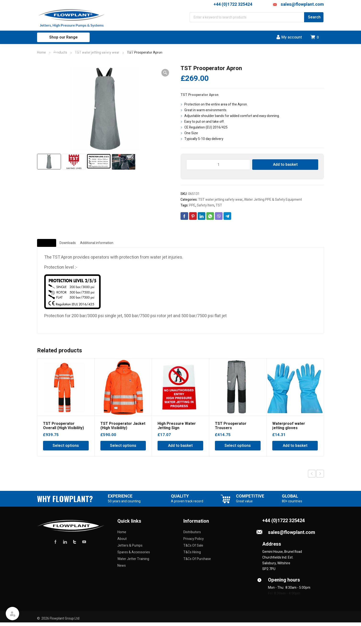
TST (219, 205)
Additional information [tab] (147, 245)
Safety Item (205, 205)
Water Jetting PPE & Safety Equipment (273, 199)
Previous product (312, 477)
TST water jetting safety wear (220, 199)
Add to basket (285, 164)
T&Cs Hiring (192, 555)
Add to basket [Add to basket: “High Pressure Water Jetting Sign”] (180, 449)
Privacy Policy (193, 542)
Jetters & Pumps (129, 549)
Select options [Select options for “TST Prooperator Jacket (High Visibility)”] (123, 449)
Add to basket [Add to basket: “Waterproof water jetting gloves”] (295, 449)
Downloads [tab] (95, 245)
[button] (165, 73)
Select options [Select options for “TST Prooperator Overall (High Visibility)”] (66, 449)
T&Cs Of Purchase (197, 562)
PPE (192, 205)
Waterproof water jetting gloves (288, 429)
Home (41, 52)
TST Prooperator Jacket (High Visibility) (122, 429)
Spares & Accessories (133, 555)
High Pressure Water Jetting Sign (177, 429)
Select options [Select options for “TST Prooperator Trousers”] (237, 449)
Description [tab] (55, 245)
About (122, 542)
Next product (320, 477)
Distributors (192, 535)
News (121, 569)
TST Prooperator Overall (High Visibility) (63, 429)
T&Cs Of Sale (193, 549)
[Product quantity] (218, 164)
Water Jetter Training (133, 562)
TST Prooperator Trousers (230, 429)
